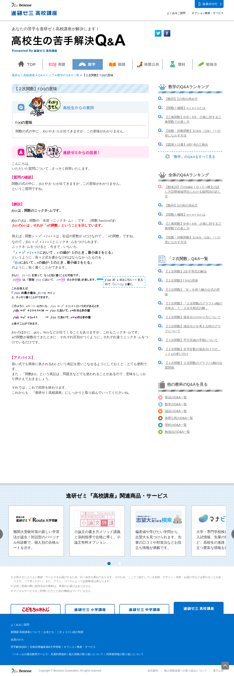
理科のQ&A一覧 (176, 425)
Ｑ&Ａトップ (46, 75)
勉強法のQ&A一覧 (177, 431)
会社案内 (152, 670)
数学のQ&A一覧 (176, 404)
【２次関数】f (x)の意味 (181, 280)
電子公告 (218, 670)
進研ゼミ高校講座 (23, 75)
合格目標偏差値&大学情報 (45, 646)
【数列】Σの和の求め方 (181, 99)
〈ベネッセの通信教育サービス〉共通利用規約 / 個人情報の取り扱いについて (57, 654)
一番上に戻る (225, 666)
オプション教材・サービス (208, 13)
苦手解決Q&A (19, 646)
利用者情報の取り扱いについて (125, 654)
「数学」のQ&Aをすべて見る (193, 157)
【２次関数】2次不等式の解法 (186, 271)
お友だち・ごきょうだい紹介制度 (63, 632)
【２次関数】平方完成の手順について (191, 340)
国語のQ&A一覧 (176, 411)
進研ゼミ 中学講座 (144, 609)
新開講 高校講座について (26, 632)
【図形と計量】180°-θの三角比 (186, 144)
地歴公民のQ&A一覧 (179, 418)
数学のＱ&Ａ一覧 (68, 75)
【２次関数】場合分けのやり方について (193, 317)
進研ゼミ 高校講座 (199, 608)
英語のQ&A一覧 (176, 397)
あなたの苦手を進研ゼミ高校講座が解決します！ (56, 29)
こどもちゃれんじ (36, 609)
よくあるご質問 (176, 13)
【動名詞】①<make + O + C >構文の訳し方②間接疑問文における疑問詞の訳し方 (193, 191)
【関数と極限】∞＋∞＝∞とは (185, 108)
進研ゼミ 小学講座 (90, 609)
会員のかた (17, 639)
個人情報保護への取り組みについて (185, 670)
